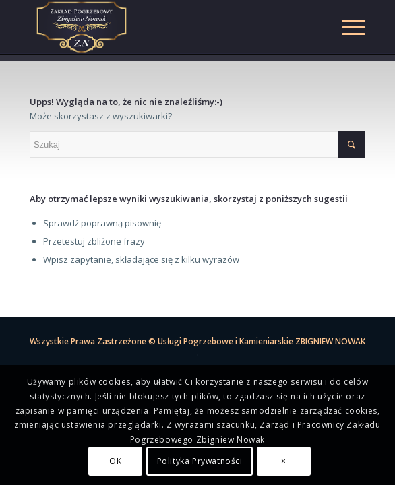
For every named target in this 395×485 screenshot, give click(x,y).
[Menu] (346, 27)
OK (115, 461)
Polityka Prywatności (200, 461)
